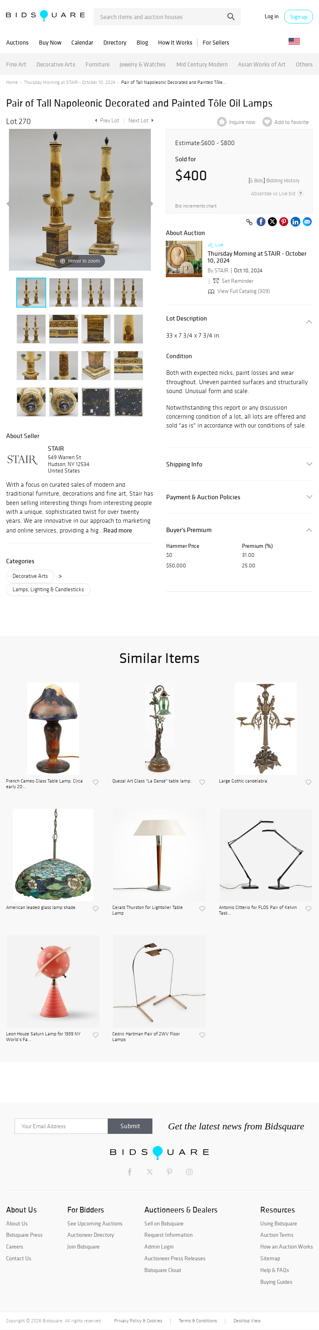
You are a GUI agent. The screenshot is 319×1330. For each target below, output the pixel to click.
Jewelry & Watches (143, 64)
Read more (117, 530)
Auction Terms (276, 1234)
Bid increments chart (195, 206)
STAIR (56, 448)
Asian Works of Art (262, 64)
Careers (14, 1246)
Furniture (97, 64)
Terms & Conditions (198, 1321)
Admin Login (158, 1246)
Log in (271, 16)
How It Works (175, 42)
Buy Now (50, 42)
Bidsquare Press (24, 1234)
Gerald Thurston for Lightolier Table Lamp (147, 910)
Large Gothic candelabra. (243, 781)
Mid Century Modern (202, 64)
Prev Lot (106, 120)
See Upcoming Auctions (94, 1223)
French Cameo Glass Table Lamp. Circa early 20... (44, 783)
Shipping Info (184, 464)
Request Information (168, 1234)
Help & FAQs (274, 1270)
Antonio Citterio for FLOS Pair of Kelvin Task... (258, 910)
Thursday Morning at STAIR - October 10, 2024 (69, 82)
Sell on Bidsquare (164, 1223)
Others (304, 64)
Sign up (298, 16)
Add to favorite (291, 122)
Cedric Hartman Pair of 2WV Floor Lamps (146, 1036)
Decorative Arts (55, 64)
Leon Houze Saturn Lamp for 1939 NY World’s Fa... (43, 1036)
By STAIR (218, 270)
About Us (17, 1223)
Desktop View (247, 1321)
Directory (114, 42)
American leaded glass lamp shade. (41, 907)
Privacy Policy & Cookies (138, 1321)
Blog (142, 42)
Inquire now (242, 122)
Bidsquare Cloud (162, 1270)
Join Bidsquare (83, 1246)
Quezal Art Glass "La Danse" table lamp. (151, 781)
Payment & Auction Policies (203, 497)
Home (12, 82)
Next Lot (141, 120)
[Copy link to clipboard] (249, 222)
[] (274, 180)
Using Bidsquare (278, 1223)
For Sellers (216, 42)
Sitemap (270, 1258)
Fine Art (16, 64)
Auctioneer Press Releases (175, 1258)
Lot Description (186, 318)
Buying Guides (276, 1281)
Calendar (82, 42)
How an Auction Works (286, 1246)
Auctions (17, 42)
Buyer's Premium (189, 530)
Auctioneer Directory (90, 1234)
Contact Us (18, 1258)
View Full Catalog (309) (238, 291)
